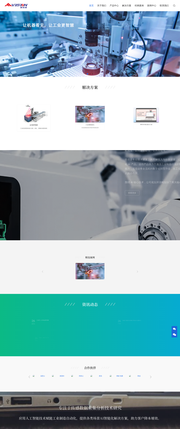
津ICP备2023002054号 (105, 424)
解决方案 (126, 5)
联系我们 (164, 5)
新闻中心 (151, 5)
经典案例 (139, 5)
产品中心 (114, 5)
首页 (91, 5)
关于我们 (101, 5)
